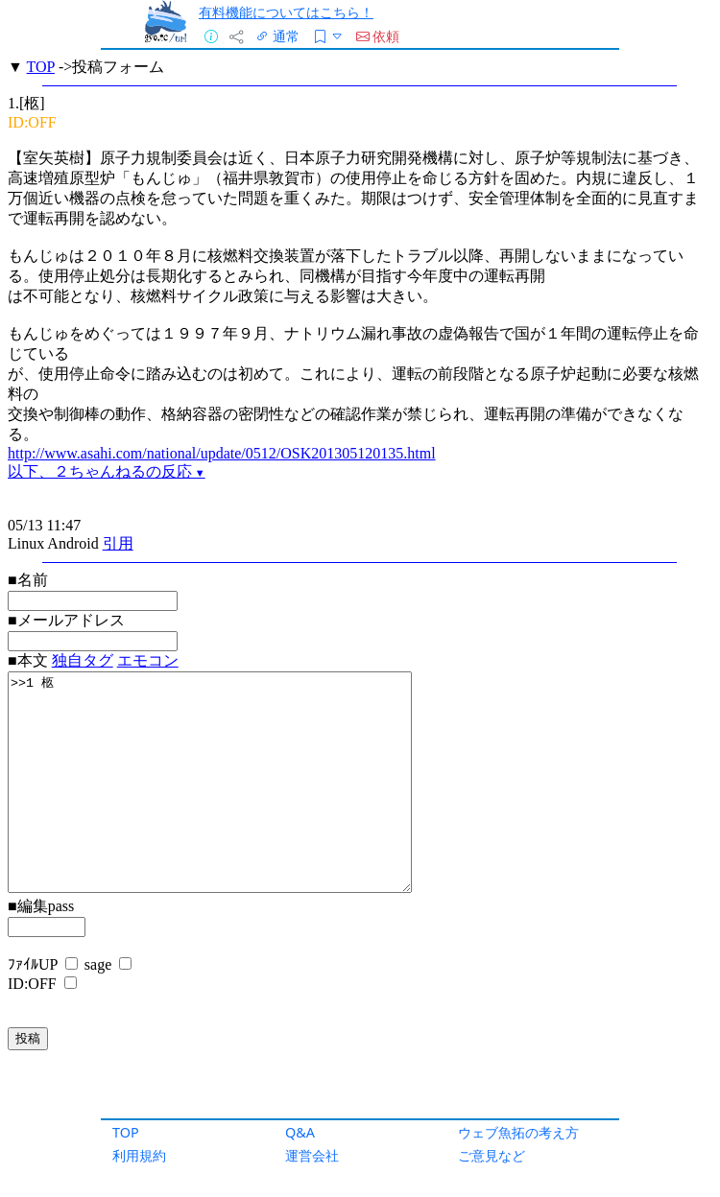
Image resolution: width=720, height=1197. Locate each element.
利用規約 (139, 1155)
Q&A (300, 1132)
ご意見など (491, 1155)
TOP (125, 1132)
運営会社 (312, 1155)
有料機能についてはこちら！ (286, 12)
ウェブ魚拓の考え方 (518, 1132)
